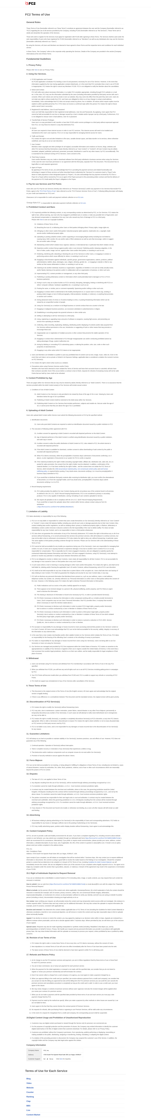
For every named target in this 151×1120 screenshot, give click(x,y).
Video (29, 1083)
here (36, 70)
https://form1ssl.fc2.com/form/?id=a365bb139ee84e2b (55, 507)
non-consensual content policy (87, 469)
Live (28, 1110)
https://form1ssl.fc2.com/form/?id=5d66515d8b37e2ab (102, 838)
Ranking (30, 1097)
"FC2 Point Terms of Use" (48, 191)
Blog (28, 1079)
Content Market (33, 1115)
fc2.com (80, 197)
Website (30, 1088)
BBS (28, 1106)
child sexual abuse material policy (66, 469)
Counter (30, 1092)
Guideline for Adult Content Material (99, 862)
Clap (28, 1101)
